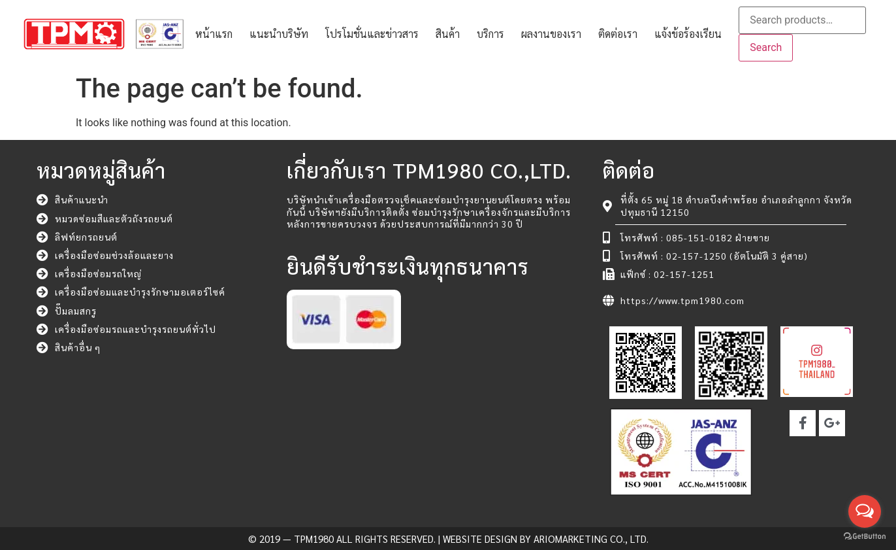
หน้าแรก (213, 34)
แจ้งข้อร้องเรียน (688, 34)
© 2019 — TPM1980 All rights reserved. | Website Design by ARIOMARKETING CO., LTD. (448, 538)
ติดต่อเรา (617, 34)
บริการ (490, 34)
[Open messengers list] (864, 511)
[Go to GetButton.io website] (865, 536)
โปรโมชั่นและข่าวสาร (372, 34)
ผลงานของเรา (551, 34)
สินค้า (448, 34)
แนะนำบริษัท (278, 34)
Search (766, 47)
